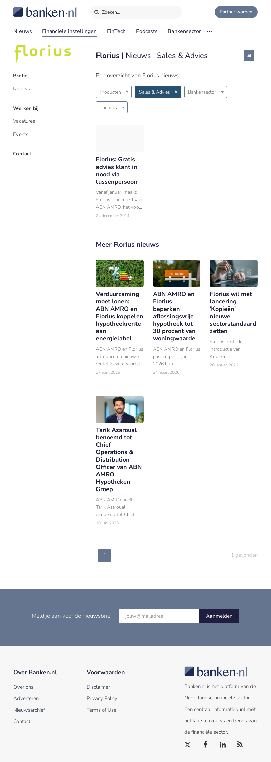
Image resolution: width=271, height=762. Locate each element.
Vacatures (24, 120)
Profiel (21, 75)
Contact (22, 153)
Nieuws (22, 31)
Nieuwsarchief (29, 709)
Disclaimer (98, 687)
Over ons (23, 687)
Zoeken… (107, 10)
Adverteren (26, 698)
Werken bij (26, 108)
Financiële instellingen (69, 31)
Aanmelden (219, 616)
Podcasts (147, 31)
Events (21, 133)
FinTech (116, 31)
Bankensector (184, 31)
